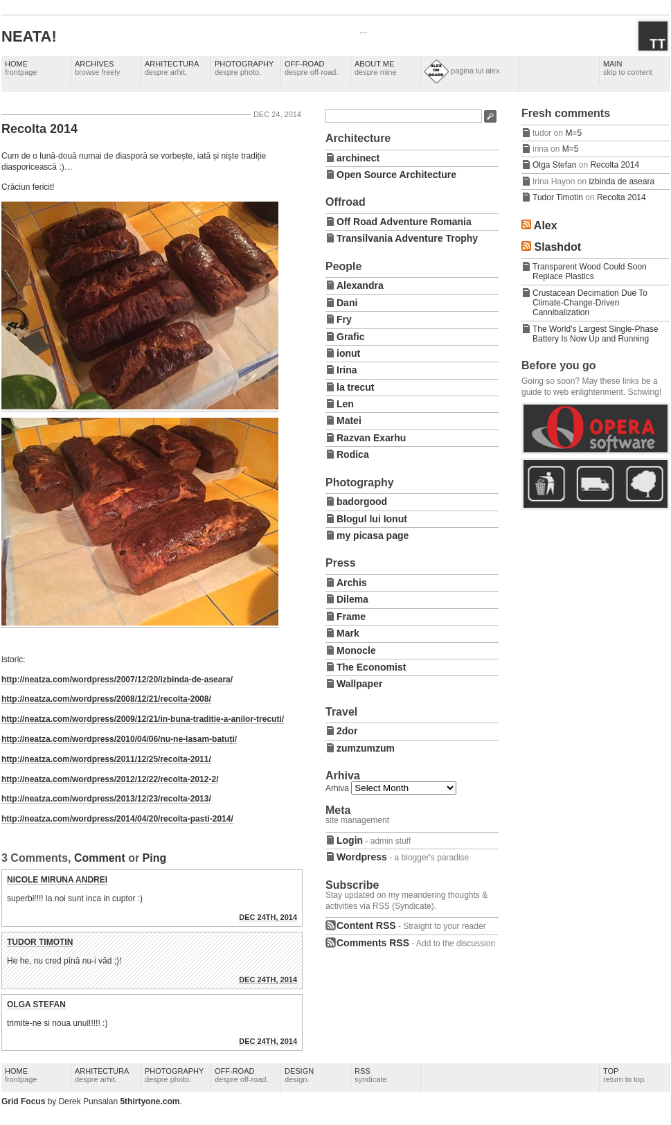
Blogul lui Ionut (372, 518)
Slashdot (557, 247)
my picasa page (373, 535)
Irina (347, 369)
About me (376, 68)
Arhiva (337, 788)
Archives (97, 68)
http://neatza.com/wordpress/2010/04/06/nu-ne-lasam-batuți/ (119, 739)
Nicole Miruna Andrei (57, 880)
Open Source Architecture (396, 174)
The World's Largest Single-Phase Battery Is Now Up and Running (596, 334)
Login (350, 840)
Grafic (350, 336)
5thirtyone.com (149, 1101)
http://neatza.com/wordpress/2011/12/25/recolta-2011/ (106, 759)
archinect (358, 157)
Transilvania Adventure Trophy (407, 238)
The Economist (371, 667)
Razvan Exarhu (371, 437)
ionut (348, 353)
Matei (349, 420)
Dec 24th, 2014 (268, 917)
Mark (348, 633)
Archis (352, 582)
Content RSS (366, 925)
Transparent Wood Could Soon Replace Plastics (590, 271)
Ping (155, 858)
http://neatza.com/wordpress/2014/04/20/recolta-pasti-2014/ (117, 819)
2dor (347, 730)
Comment (99, 858)
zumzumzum (366, 748)
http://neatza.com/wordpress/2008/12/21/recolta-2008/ (106, 699)
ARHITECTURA (172, 68)
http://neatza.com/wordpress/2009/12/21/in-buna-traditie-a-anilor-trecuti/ (142, 719)
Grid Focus (23, 1101)
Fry (344, 319)
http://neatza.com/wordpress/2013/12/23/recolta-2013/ (106, 799)
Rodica (353, 454)
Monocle (356, 650)
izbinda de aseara (621, 181)
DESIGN (299, 1075)
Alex (545, 225)
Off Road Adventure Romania (404, 221)
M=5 (573, 133)
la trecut (355, 387)
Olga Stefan (36, 1004)
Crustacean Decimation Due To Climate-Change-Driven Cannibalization (590, 303)
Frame (351, 616)
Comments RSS (373, 942)
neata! (29, 36)
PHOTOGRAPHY (244, 68)
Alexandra (360, 285)
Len (345, 403)
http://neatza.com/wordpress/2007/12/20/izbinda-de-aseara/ (117, 679)
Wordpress (362, 856)
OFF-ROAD (311, 68)
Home (21, 68)
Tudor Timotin (40, 942)
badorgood (362, 501)
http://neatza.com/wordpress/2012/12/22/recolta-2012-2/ (109, 779)
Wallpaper (359, 683)
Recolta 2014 (39, 129)
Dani (347, 302)
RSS (370, 1075)
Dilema (352, 599)
